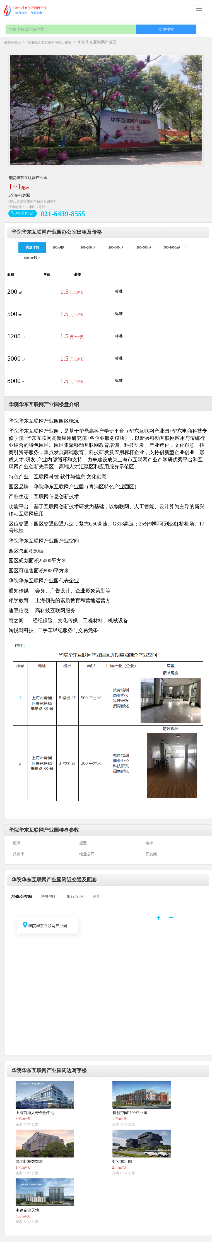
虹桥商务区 (12, 42)
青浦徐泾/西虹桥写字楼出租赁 (49, 42)
